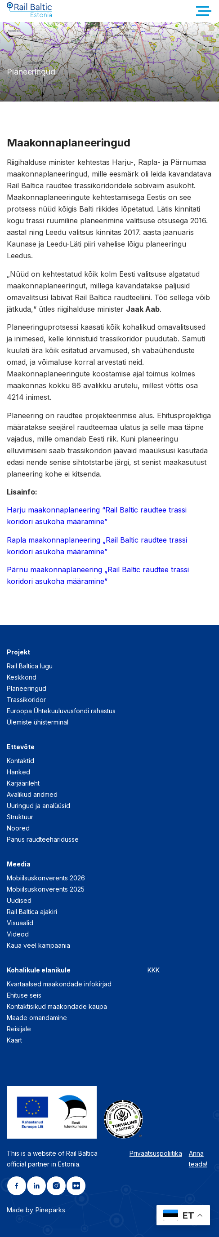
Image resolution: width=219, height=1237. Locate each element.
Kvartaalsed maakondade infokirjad (59, 984)
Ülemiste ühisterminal (37, 722)
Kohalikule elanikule (39, 970)
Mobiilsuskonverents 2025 (46, 889)
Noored (18, 828)
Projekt (18, 652)
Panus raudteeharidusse (43, 839)
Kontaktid (20, 760)
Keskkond (21, 677)
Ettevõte (21, 747)
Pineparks (50, 1210)
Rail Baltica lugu (30, 666)
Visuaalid (20, 923)
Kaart (14, 1040)
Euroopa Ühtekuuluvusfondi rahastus (61, 711)
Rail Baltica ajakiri (32, 911)
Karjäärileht (23, 783)
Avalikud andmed (32, 794)
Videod (18, 934)
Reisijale (19, 1029)
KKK (153, 970)
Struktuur (20, 817)
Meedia (19, 864)
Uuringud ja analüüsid (38, 805)
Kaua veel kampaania (38, 945)
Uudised (19, 900)
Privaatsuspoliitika (156, 1153)
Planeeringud (26, 688)
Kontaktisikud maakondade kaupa (57, 1006)
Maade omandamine (37, 1017)
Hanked (18, 772)
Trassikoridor (26, 699)
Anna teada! (198, 1158)
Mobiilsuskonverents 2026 (46, 878)
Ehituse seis (24, 995)
